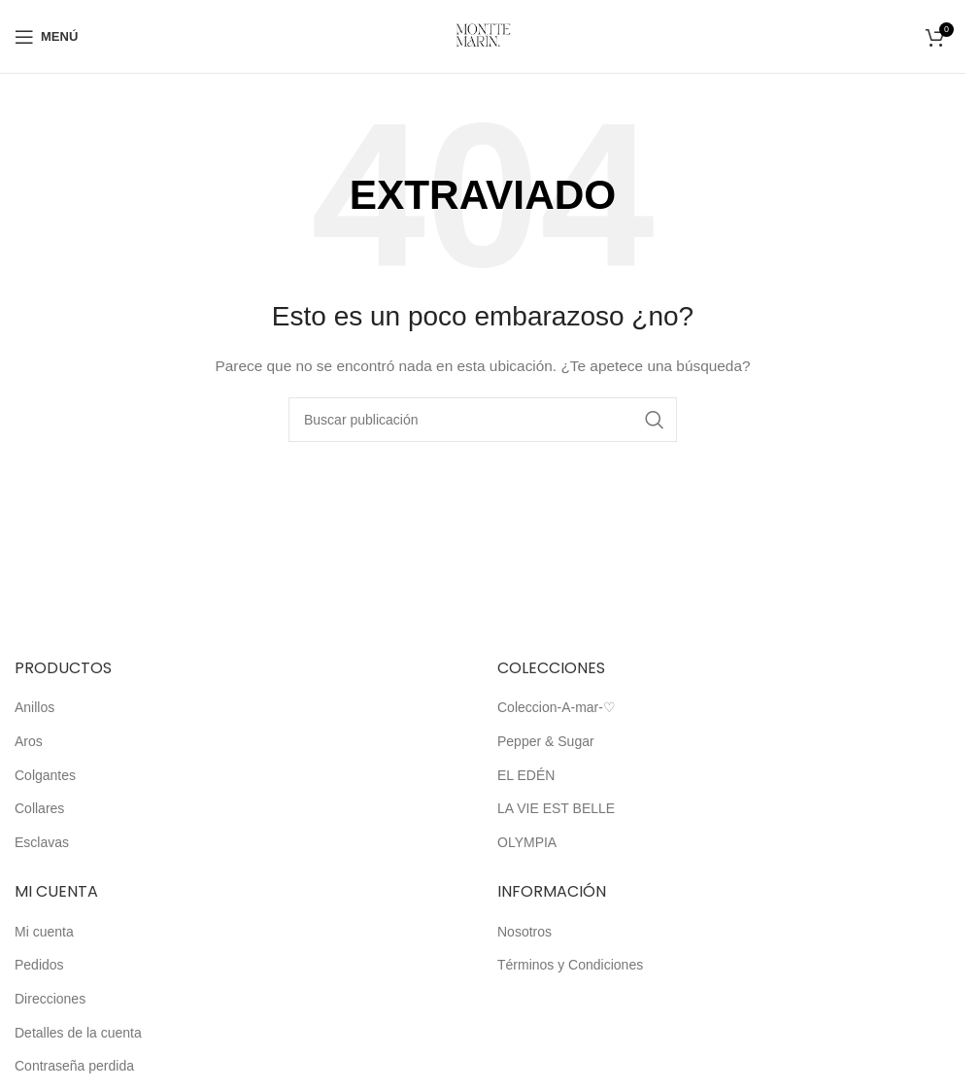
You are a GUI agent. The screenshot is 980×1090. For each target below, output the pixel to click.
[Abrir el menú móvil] (46, 36)
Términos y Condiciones (570, 964)
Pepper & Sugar (545, 741)
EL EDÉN (526, 775)
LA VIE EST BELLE (556, 808)
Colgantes (45, 775)
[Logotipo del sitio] (483, 35)
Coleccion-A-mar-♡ (556, 707)
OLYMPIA (527, 842)
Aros (29, 741)
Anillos (34, 707)
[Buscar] (482, 419)
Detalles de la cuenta (78, 1032)
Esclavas (42, 842)
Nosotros (524, 931)
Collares (39, 808)
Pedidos (39, 964)
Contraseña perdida (74, 1065)
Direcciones (50, 998)
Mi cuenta (44, 931)
